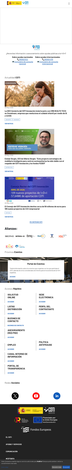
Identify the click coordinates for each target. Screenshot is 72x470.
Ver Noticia (9, 123)
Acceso (12, 276)
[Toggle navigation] (68, 3)
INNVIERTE (8, 119)
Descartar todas (56, 467)
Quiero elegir (4, 467)
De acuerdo (66, 467)
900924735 (48, 59)
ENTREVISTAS (9, 167)
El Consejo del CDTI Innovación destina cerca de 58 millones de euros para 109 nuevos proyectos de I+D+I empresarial (35, 207)
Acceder (11, 302)
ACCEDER (42, 313)
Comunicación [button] (12, 451)
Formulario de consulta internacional (48, 62)
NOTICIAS (8, 212)
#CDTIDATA (10, 459)
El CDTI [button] (9, 437)
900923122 (23, 59)
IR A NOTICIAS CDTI (36, 222)
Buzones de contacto (16, 325)
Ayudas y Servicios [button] (14, 444)
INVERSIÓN (16, 119)
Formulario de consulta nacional (23, 62)
